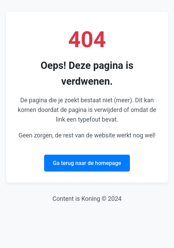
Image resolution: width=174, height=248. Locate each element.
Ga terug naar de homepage (87, 163)
